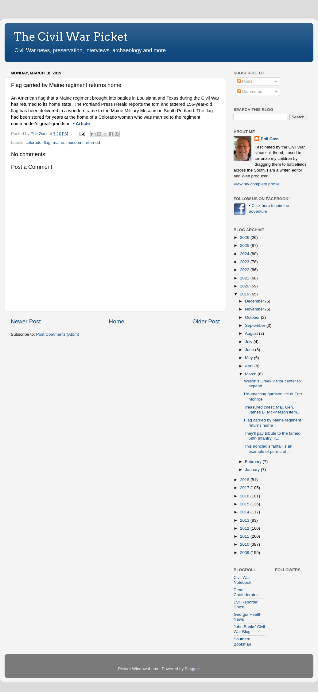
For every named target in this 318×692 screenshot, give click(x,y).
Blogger (192, 668)
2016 (245, 496)
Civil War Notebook (242, 580)
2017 (245, 487)
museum (74, 142)
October (253, 317)
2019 (245, 294)
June (250, 349)
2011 (245, 536)
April (249, 366)
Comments (249, 91)
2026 (245, 237)
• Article (81, 123)
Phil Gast (270, 138)
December (255, 301)
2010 (245, 544)
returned (92, 142)
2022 (245, 269)
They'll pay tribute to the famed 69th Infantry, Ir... (272, 436)
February (254, 461)
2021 (245, 278)
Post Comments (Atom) (57, 334)
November (255, 309)
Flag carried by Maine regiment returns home (272, 422)
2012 (245, 528)
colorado (33, 142)
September (255, 325)
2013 (245, 520)
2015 (245, 504)
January (253, 469)
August (252, 333)
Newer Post (26, 321)
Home (116, 321)
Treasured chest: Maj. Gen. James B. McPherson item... (272, 409)
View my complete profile (257, 184)
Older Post (206, 321)
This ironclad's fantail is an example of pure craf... (268, 448)
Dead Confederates (246, 592)
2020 (245, 286)
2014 (245, 512)
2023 (245, 261)
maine (58, 142)
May (249, 357)
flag (47, 142)
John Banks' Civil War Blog (249, 629)
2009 (245, 552)
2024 (245, 253)
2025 (245, 245)
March (251, 374)
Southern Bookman (242, 641)
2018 (245, 479)
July (249, 341)
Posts (245, 81)
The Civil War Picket (71, 36)
